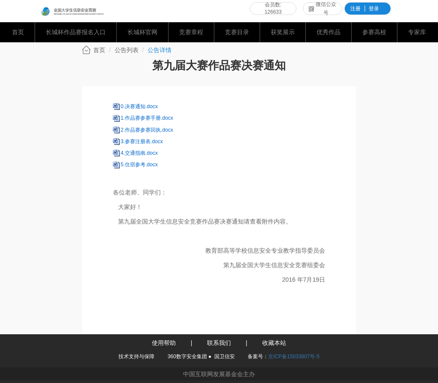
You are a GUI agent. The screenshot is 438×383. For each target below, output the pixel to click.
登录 (374, 9)
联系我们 (219, 342)
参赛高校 (374, 32)
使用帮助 (164, 342)
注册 (355, 9)
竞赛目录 (237, 32)
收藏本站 (274, 342)
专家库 (417, 32)
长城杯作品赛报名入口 (76, 32)
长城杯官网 (142, 32)
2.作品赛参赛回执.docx (147, 130)
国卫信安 (224, 356)
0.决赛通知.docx (139, 106)
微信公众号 (322, 8)
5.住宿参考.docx (139, 165)
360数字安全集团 (187, 356)
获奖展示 (283, 32)
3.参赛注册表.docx (142, 141)
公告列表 (127, 50)
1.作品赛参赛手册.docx (147, 118)
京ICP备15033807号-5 (294, 356)
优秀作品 (328, 32)
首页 (18, 32)
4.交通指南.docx (139, 153)
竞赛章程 (191, 32)
